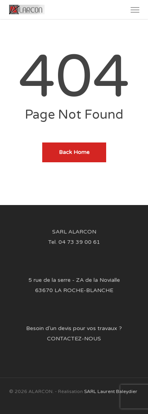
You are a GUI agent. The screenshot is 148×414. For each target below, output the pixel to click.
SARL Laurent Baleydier (110, 391)
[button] (135, 9)
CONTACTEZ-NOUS (74, 338)
